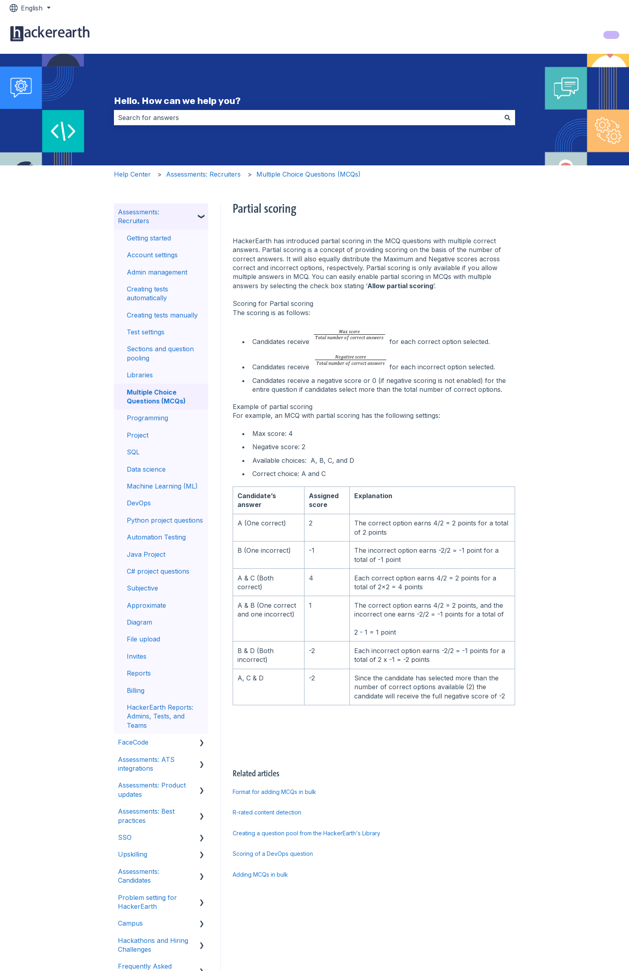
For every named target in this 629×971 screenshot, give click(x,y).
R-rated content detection (267, 812)
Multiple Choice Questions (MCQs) (308, 174)
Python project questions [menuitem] (165, 520)
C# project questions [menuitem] (158, 571)
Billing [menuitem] (135, 690)
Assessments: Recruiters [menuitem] (138, 216)
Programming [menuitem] (147, 418)
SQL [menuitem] (133, 452)
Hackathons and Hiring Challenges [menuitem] (153, 944)
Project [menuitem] (137, 435)
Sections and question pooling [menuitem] (160, 353)
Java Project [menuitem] (146, 554)
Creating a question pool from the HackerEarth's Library (306, 833)
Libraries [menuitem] (140, 375)
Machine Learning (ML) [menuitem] (162, 486)
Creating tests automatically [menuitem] (147, 293)
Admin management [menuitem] (157, 272)
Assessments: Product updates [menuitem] (152, 789)
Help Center (132, 174)
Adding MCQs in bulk (260, 874)
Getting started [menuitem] (149, 238)
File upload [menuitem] (143, 639)
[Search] (507, 117)
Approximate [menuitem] (146, 605)
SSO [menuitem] (125, 837)
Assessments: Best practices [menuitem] (146, 815)
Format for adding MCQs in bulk (274, 791)
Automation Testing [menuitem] (156, 537)
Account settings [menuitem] (152, 255)
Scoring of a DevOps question (273, 853)
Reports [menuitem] (139, 673)
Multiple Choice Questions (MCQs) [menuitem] (156, 396)
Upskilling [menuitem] (132, 854)
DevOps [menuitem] (139, 503)
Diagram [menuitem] (139, 622)
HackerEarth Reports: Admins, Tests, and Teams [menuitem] (160, 716)
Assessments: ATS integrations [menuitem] (146, 763)
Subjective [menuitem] (142, 588)
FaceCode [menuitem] (133, 742)
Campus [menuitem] (130, 923)
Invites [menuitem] (136, 656)
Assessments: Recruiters (203, 174)
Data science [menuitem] (146, 469)
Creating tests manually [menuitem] (162, 315)
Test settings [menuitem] (145, 332)
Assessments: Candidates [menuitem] (138, 875)
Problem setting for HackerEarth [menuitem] (147, 902)
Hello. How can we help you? (177, 100)
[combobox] (307, 117)
